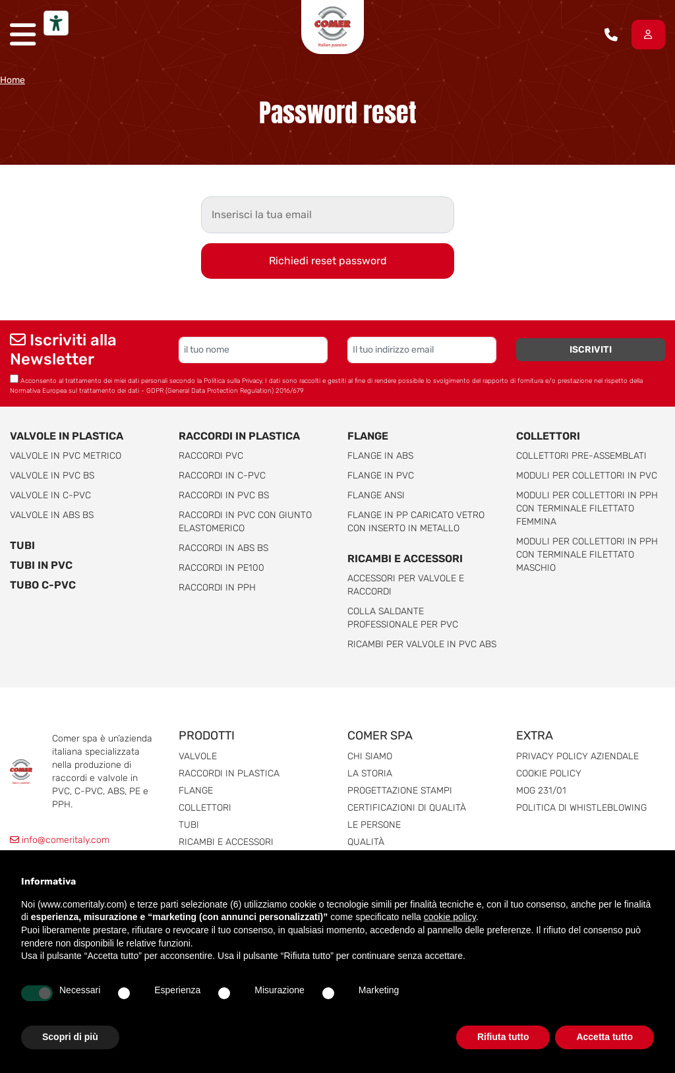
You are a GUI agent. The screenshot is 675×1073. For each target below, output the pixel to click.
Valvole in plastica (66, 436)
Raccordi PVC (211, 455)
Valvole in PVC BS (52, 475)
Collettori (548, 436)
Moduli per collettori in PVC (586, 475)
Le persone (374, 824)
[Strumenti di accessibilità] (56, 23)
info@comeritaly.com (59, 840)
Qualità (365, 842)
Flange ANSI (376, 495)
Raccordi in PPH (217, 587)
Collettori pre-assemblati (581, 455)
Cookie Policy (548, 773)
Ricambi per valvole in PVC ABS (421, 644)
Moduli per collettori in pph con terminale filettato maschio (587, 554)
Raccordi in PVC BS (224, 495)
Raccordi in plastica (239, 436)
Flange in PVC (380, 475)
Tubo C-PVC (43, 585)
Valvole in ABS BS (52, 515)
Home (12, 80)
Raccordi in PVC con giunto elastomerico (245, 521)
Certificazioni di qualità (406, 807)
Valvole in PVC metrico (65, 455)
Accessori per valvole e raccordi (405, 585)
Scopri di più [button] (70, 1036)
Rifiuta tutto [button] (503, 1036)
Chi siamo (369, 756)
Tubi (22, 545)
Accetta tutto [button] (604, 1036)
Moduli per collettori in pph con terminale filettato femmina (587, 508)
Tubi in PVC (41, 565)
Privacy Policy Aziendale (577, 756)
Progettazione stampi (399, 790)
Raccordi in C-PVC (222, 475)
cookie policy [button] (450, 917)
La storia (369, 773)
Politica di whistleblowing (581, 807)
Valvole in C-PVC (50, 495)
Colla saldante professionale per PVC (402, 618)
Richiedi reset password (328, 260)
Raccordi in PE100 (221, 567)
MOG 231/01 (541, 790)
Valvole (198, 756)
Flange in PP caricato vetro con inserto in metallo (415, 521)
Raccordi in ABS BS (223, 548)
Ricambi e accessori (405, 558)
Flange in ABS (380, 455)
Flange (367, 436)
